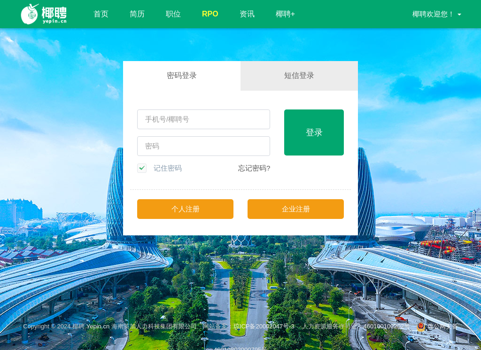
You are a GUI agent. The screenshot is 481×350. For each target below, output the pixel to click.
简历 (137, 14)
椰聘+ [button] (285, 14)
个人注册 (185, 209)
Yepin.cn (97, 326)
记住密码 (168, 168)
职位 (173, 14)
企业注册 (296, 209)
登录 (314, 132)
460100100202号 (386, 326)
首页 (101, 14)
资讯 (247, 14)
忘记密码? (254, 168)
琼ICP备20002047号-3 (264, 326)
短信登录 (299, 75)
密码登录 (182, 75)
